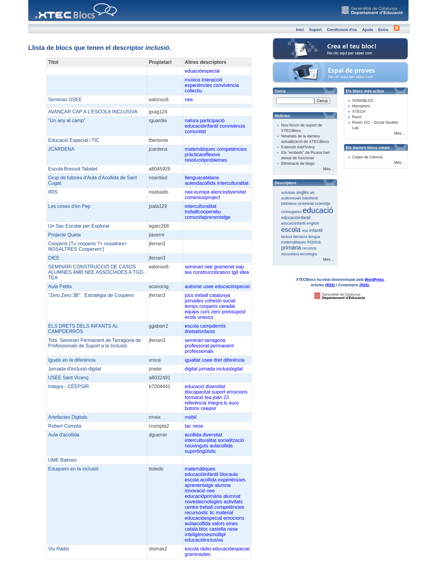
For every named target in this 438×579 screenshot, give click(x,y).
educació (194, 386)
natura (191, 120)
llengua (314, 237)
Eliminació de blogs (298, 163)
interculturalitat (233, 183)
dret (218, 360)
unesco (205, 317)
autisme (193, 286)
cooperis (208, 306)
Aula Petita (59, 286)
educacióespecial (203, 518)
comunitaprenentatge (207, 217)
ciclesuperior (292, 212)
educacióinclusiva (204, 540)
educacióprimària (203, 496)
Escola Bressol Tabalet (72, 168)
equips (192, 311)
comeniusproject (202, 197)
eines (232, 523)
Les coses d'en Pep (69, 206)
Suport (315, 29)
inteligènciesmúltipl (205, 534)
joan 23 (221, 397)
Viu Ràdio (58, 548)
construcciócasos (211, 272)
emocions (237, 392)
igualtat (192, 360)
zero (216, 311)
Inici (300, 29)
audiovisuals (291, 198)
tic (212, 512)
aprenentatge (199, 485)
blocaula (229, 474)
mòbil (190, 417)
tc (226, 402)
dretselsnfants (200, 331)
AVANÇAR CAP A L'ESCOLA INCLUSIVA (92, 111)
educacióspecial (232, 286)
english (313, 223)
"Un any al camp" (66, 120)
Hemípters (361, 106)
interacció (211, 79)
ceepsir (209, 408)
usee (208, 286)
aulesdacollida (200, 183)
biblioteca (289, 204)
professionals (199, 351)
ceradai (227, 306)
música (192, 79)
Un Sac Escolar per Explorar (78, 226)
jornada (207, 368)
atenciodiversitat (228, 192)
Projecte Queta (64, 234)
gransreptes (197, 554)
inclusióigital (229, 368)
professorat (197, 345)
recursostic (196, 512)
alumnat (232, 496)
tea (188, 272)
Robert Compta (64, 426)
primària (291, 248)
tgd (234, 272)
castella (217, 529)
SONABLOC (363, 100)
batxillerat (310, 198)
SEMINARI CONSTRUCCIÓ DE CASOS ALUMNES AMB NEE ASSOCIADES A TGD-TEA (96, 272)
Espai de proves (299, 65)
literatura (300, 237)
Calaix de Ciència (367, 157)
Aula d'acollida (63, 434)
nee (189, 99)
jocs (189, 295)
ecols (190, 317)
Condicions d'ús (342, 29)
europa (201, 192)
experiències (198, 85)
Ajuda (367, 29)
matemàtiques (200, 149)
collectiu (193, 90)
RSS (330, 285)
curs (205, 311)
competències (232, 149)
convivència (226, 85)
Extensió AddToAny (298, 147)
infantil (315, 230)
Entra (383, 29)
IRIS (52, 192)
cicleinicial (306, 204)
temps (191, 306)
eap (240, 266)
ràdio (205, 548)
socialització (231, 440)
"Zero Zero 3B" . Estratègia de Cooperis (91, 295)
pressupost (233, 311)
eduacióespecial (202, 71)
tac (188, 426)
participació (212, 120)
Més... (328, 169)
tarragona (214, 340)
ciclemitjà (322, 204)
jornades (194, 300)
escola (192, 326)
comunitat (195, 131)
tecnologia (308, 254)
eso (305, 231)
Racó (356, 117)
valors (218, 523)
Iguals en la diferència (72, 360)
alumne (223, 485)
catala (191, 529)
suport (218, 392)
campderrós (213, 326)
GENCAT (345, 294)
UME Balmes (62, 460)
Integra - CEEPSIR (68, 386)
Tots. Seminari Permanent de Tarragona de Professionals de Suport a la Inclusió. (94, 343)
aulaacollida (197, 523)
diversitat (215, 386)
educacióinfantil (201, 126)
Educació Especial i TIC (73, 140)
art (312, 193)
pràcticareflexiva (202, 154)
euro (234, 402)
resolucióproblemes (206, 160)
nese (198, 426)
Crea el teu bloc (298, 41)
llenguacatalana (202, 177)
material (224, 512)
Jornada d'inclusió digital (74, 368)
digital (191, 368)
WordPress (374, 279)
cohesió (213, 300)
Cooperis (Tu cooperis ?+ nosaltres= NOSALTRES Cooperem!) (87, 246)
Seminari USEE (65, 99)
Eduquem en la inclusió (73, 468)
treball (201, 295)
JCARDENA (61, 149)
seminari (194, 266)
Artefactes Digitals (67, 417)
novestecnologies (203, 501)
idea (244, 272)
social (229, 300)
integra (215, 402)
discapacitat (197, 392)
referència (195, 402)
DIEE (53, 257)
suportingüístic (200, 451)
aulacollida (221, 445)
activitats (233, 501)
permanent (222, 345)
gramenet (224, 266)
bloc (203, 529)
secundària (290, 254)
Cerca (322, 100)
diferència (234, 360)
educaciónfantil (293, 223)
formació (194, 397)
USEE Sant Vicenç (68, 377)
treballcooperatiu (203, 211)
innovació (195, 490)
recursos (309, 248)
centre (191, 507)
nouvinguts (196, 445)
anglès (303, 192)
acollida (193, 434)
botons (192, 408)
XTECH (358, 111)
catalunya (219, 295)
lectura (287, 237)
